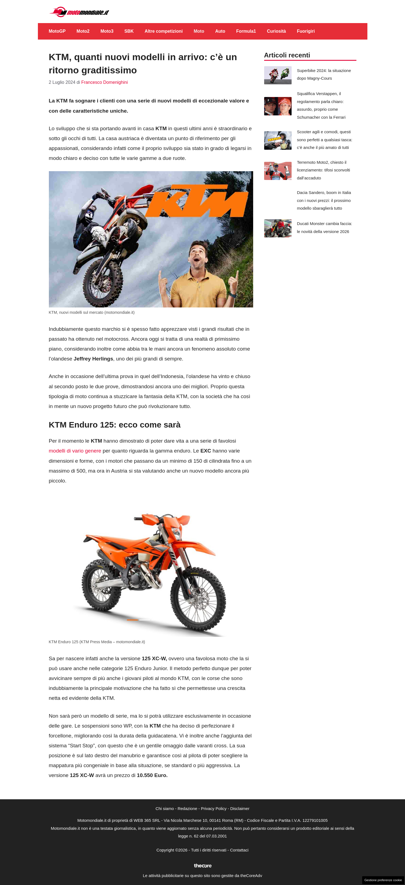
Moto (199, 31)
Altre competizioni (164, 31)
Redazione (187, 808)
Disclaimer (239, 808)
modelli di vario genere (75, 451)
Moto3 (106, 31)
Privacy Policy (214, 808)
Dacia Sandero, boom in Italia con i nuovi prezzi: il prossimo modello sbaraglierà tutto (324, 200)
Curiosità (276, 31)
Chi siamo (165, 808)
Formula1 (246, 31)
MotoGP (57, 31)
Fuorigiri (306, 31)
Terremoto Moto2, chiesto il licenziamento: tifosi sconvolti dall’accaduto (323, 170)
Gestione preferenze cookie (383, 880)
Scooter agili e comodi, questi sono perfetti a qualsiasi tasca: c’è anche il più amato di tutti (325, 139)
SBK (129, 31)
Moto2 (83, 31)
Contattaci (239, 850)
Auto (220, 31)
